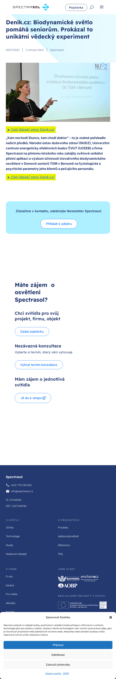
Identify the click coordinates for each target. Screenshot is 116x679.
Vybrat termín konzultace (39, 365)
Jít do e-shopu (31, 398)
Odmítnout (58, 654)
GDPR (66, 673)
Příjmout (58, 645)
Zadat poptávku (32, 331)
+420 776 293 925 (21, 485)
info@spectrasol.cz (22, 491)
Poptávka (76, 7)
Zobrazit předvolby (58, 664)
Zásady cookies (53, 673)
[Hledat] (92, 7)
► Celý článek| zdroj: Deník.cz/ (31, 129)
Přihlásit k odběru (59, 224)
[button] (110, 617)
